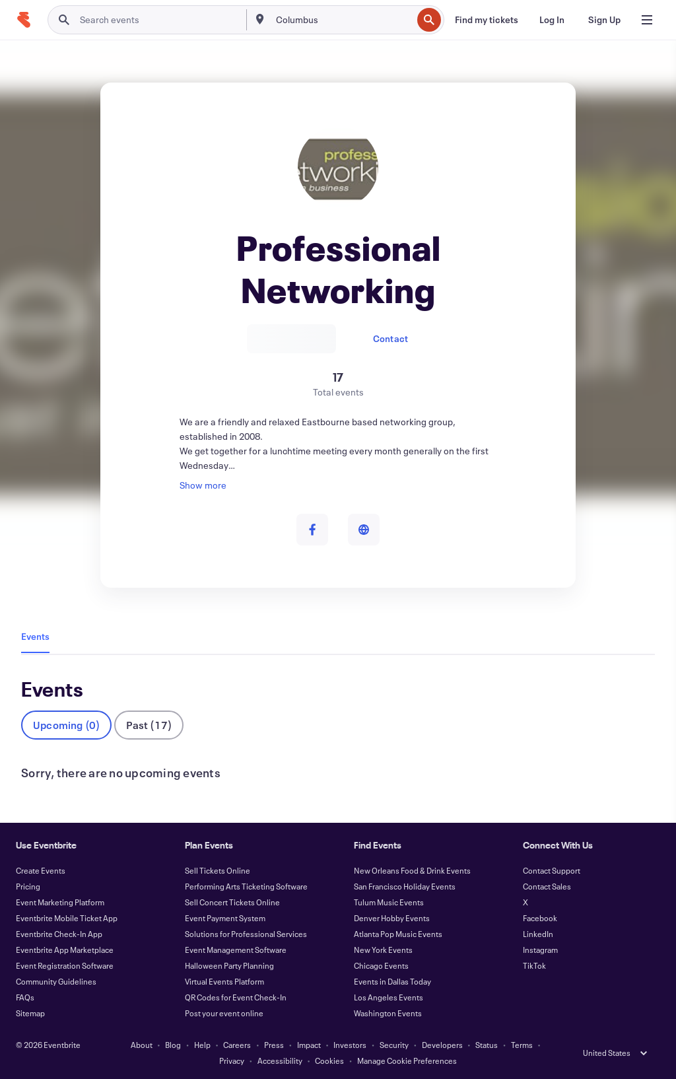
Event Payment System (225, 918)
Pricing (28, 886)
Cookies (329, 1060)
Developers (442, 1044)
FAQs (25, 997)
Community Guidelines (56, 981)
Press (274, 1044)
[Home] (24, 20)
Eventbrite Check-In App (59, 933)
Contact (390, 338)
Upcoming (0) (66, 725)
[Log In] (552, 20)
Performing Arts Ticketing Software (246, 886)
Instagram (540, 949)
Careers (237, 1044)
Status (486, 1044)
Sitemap (30, 1013)
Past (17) (149, 725)
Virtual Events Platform (224, 981)
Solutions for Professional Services (246, 933)
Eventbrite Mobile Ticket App (67, 918)
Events (35, 636)
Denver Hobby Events (392, 918)
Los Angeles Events (388, 997)
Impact (309, 1044)
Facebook (540, 918)
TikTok (534, 965)
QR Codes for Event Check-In (236, 997)
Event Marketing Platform (60, 902)
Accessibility (279, 1060)
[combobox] (343, 20)
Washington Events (388, 1013)
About (141, 1044)
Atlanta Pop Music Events (398, 933)
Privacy (231, 1060)
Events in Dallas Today (392, 981)
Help (202, 1044)
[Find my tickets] (486, 20)
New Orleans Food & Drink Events (412, 870)
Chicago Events (381, 965)
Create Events (40, 870)
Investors (349, 1044)
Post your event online (224, 1013)
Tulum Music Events (389, 902)
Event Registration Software (65, 965)
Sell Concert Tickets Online (232, 902)
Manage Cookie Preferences (407, 1060)
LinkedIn (538, 933)
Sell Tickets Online (217, 870)
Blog (173, 1044)
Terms (522, 1044)
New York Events (383, 949)
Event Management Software (236, 949)
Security (394, 1044)
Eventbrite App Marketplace (65, 949)
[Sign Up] (604, 20)
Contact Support (551, 870)
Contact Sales (547, 886)
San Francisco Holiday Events (405, 886)
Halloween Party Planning (229, 965)
